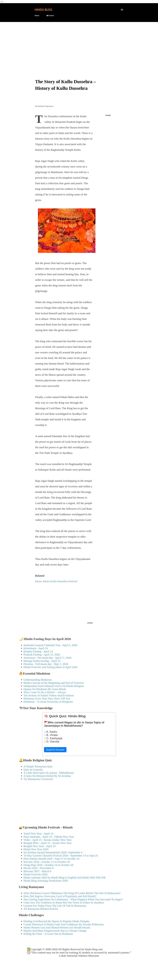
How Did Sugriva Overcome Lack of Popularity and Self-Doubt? (60, 896)
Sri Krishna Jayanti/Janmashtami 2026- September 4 (53, 852)
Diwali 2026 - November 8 (39, 868)
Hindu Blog (43, 9)
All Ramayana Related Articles (41, 908)
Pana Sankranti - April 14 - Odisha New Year (49, 836)
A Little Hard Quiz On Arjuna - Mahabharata (49, 772)
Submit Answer (55, 749)
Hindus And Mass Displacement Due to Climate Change (55, 930)
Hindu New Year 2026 (36, 849)
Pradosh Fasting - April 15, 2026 (42, 654)
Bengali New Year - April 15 (40, 846)
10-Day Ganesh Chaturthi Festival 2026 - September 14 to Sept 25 (61, 855)
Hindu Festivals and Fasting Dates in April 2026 (50, 667)
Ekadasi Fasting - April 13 (38, 651)
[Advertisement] (79, 41)
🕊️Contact (50, 15)
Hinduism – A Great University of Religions (48, 701)
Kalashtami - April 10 (36, 648)
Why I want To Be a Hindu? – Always (45, 692)
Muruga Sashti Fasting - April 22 (42, 660)
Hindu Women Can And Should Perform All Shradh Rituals (57, 927)
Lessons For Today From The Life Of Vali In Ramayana (55, 905)
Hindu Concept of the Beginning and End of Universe (54, 682)
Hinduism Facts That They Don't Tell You (47, 698)
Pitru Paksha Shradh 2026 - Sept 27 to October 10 (51, 858)
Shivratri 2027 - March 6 (37, 871)
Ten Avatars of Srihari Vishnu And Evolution (49, 695)
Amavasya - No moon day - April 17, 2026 (47, 657)
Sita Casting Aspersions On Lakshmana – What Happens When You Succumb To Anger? (73, 899)
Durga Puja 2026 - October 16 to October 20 (48, 864)
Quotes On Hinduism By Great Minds (45, 689)
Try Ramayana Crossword (38, 778)
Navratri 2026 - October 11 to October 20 (47, 861)
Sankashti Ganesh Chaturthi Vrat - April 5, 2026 (50, 645)
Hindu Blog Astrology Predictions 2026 (46, 880)
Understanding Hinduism (38, 679)
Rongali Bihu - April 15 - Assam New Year (48, 842)
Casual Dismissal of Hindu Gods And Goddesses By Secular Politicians (64, 924)
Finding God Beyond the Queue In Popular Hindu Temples (56, 921)
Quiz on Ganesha (33, 769)
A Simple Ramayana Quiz (38, 766)
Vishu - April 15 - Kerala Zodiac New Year (48, 839)
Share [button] (108, 115)
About (37, 15)
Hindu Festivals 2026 (35, 874)
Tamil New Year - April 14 (38, 833)
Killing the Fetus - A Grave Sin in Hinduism (48, 933)
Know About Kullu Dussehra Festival (56, 581)
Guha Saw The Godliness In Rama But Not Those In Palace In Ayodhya (64, 902)
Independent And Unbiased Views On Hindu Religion (54, 685)
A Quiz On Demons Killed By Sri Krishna (47, 775)
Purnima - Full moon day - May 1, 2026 (46, 663)
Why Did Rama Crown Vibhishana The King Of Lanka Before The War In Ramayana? (72, 893)
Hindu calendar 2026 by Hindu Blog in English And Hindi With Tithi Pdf (65, 877)
